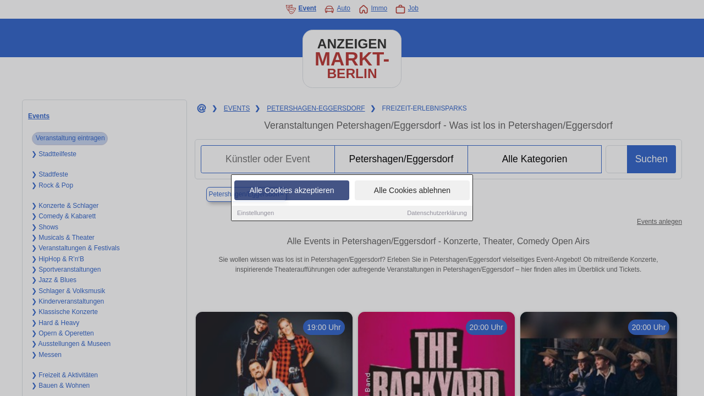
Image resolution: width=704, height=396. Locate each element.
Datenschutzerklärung (437, 213)
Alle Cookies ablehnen (412, 190)
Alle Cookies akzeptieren (291, 190)
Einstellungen (255, 213)
